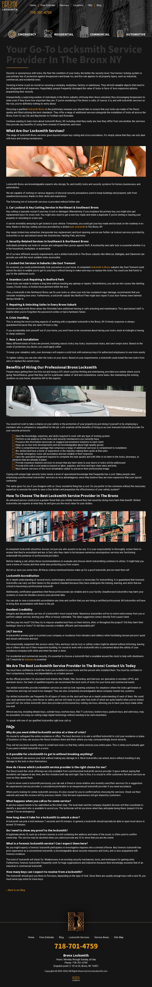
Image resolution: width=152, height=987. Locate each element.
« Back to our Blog (15, 890)
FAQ (90, 5)
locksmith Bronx (36, 109)
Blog (99, 5)
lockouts (29, 659)
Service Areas (101, 937)
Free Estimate (48, 5)
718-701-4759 (41, 13)
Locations (78, 5)
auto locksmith (77, 226)
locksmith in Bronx (100, 267)
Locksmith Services (79, 937)
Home (33, 5)
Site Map (118, 937)
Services (64, 5)
